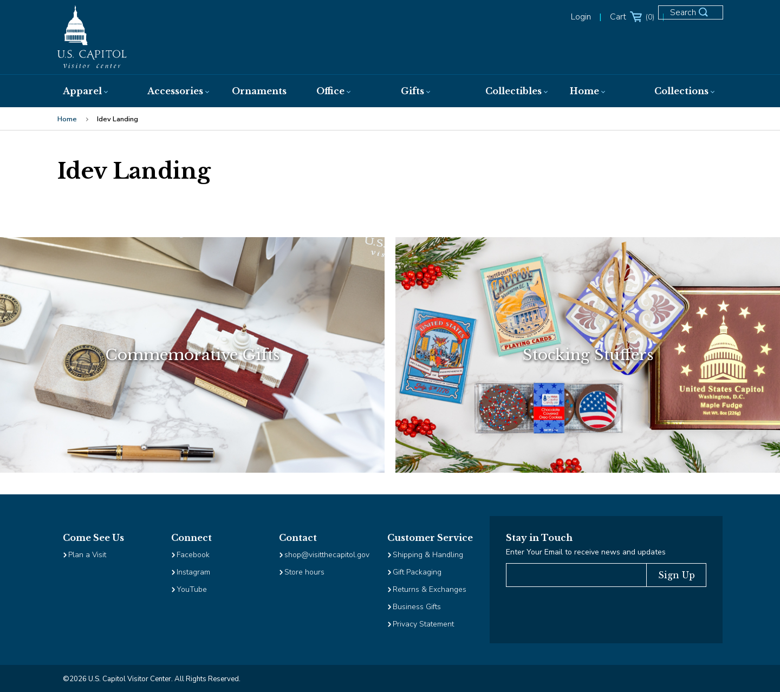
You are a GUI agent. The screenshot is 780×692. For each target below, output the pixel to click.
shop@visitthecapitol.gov (326, 555)
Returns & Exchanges (429, 589)
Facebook (193, 555)
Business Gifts (417, 607)
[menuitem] (94, 91)
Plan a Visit (87, 555)
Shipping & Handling (428, 555)
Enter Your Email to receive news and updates (586, 552)
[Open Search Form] (695, 17)
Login (581, 17)
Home (67, 119)
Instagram (193, 572)
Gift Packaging (417, 572)
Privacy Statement (424, 624)
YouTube (192, 589)
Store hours (304, 572)
